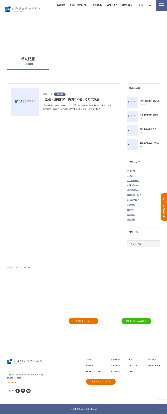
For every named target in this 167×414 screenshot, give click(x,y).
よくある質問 (133, 180)
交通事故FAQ (133, 184)
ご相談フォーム (143, 5)
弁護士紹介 (112, 5)
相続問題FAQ (133, 189)
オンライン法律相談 (164, 207)
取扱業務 (61, 5)
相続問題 (131, 219)
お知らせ (131, 170)
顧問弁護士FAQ (134, 194)
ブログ (130, 175)
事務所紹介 (98, 5)
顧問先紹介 (127, 5)
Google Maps (12, 382)
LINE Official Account (136, 320)
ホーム (89, 359)
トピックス (132, 365)
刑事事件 (131, 209)
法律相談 (131, 214)
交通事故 (131, 204)
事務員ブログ (133, 199)
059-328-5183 (31, 321)
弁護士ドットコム (101, 381)
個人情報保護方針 (153, 365)
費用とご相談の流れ (79, 5)
